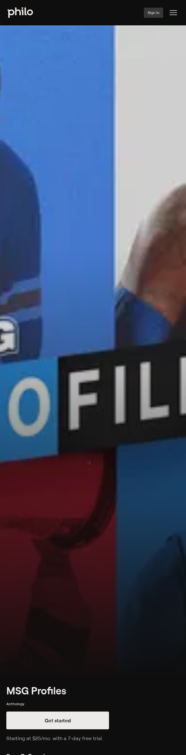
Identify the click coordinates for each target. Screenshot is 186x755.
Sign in (153, 12)
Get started (58, 720)
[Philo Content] (173, 13)
